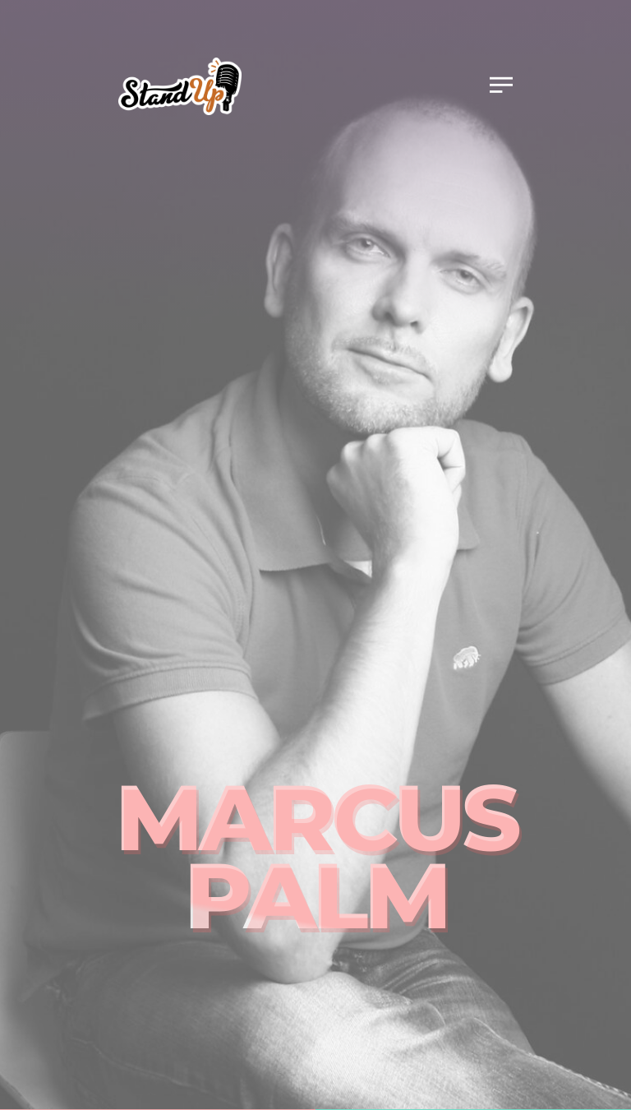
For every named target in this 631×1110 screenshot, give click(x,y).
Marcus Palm (316, 856)
